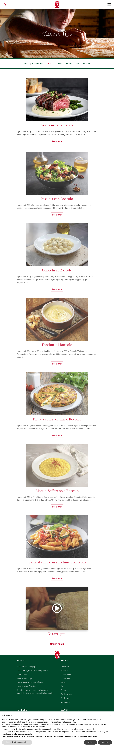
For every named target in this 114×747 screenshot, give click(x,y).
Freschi (64, 682)
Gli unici (64, 670)
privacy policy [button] (27, 734)
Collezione (65, 678)
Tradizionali (66, 674)
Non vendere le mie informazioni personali (78, 729)
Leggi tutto (57, 141)
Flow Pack (65, 666)
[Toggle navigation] (109, 4)
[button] (5, 4)
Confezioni (65, 698)
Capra (63, 690)
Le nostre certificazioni (26, 686)
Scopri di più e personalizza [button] (17, 742)
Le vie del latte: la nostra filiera (30, 682)
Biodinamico (66, 694)
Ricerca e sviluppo (24, 678)
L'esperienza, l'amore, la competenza (32, 670)
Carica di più (57, 643)
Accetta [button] (105, 742)
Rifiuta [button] (90, 742)
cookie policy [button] (71, 722)
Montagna (65, 702)
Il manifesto (22, 674)
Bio (62, 686)
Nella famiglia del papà (27, 666)
